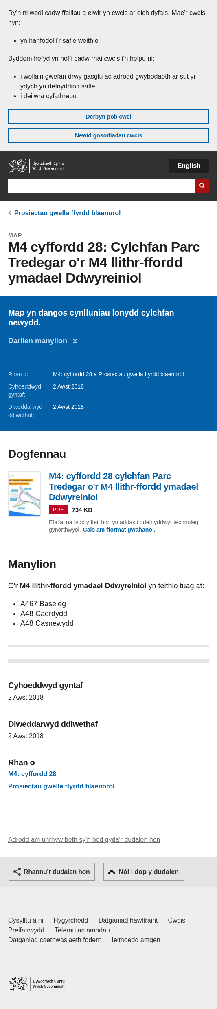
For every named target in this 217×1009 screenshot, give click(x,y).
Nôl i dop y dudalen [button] (148, 871)
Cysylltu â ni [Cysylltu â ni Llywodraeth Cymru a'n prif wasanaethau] (25, 920)
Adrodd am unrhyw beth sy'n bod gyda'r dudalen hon (84, 839)
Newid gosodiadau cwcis (108, 135)
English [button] (189, 165)
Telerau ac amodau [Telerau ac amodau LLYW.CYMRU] (82, 930)
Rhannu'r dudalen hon (57, 871)
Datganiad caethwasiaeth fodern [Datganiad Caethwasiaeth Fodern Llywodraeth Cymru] (55, 939)
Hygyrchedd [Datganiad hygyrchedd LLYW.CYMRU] (70, 920)
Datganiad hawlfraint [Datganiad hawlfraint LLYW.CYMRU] (128, 920)
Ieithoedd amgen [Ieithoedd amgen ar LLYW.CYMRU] (136, 939)
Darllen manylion (39, 341)
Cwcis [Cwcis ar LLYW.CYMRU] (177, 920)
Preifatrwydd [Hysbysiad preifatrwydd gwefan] (26, 930)
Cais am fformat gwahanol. (119, 529)
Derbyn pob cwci (108, 116)
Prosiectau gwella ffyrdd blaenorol (67, 213)
